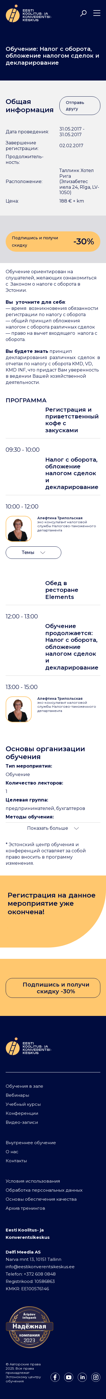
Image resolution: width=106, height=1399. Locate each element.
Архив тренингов (25, 1208)
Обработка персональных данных (44, 1190)
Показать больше (53, 828)
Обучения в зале (24, 1086)
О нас (12, 1151)
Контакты (16, 1160)
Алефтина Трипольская (60, 518)
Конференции (22, 1113)
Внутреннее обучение (31, 1142)
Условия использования (33, 1181)
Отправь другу (75, 105)
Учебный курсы (23, 1104)
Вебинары (17, 1095)
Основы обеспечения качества (41, 1199)
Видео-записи (22, 1122)
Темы (33, 552)
